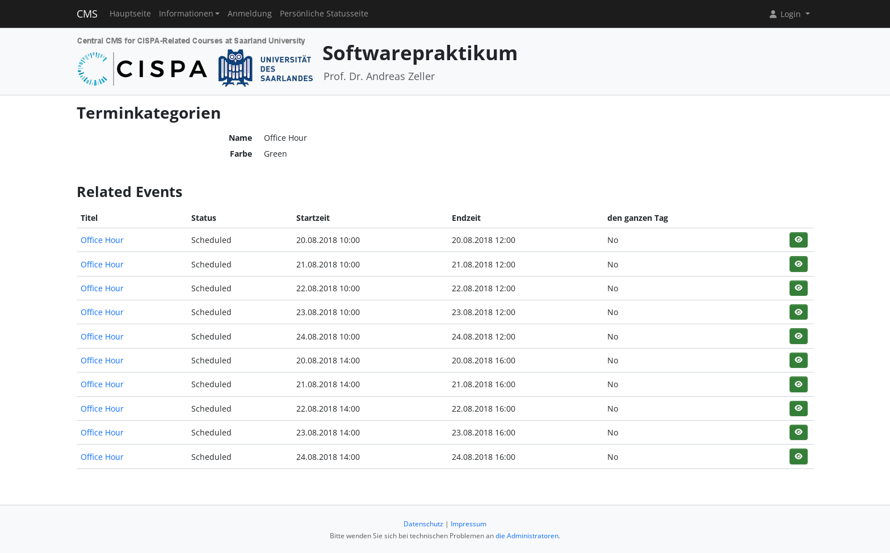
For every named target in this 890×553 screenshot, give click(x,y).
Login (785, 14)
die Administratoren (527, 536)
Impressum (468, 524)
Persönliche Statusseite (324, 13)
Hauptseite (130, 13)
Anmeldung (250, 13)
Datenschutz (423, 524)
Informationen (186, 13)
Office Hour (102, 239)
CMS (87, 13)
